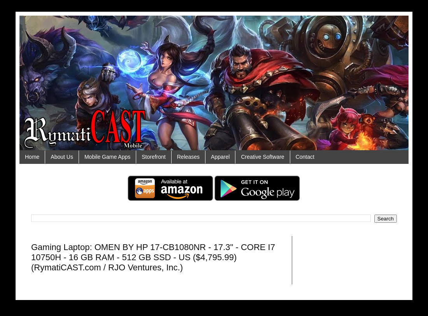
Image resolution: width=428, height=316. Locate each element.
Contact (305, 157)
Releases (188, 157)
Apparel (220, 157)
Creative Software (262, 157)
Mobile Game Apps (107, 157)
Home (32, 157)
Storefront (153, 157)
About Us (62, 157)
